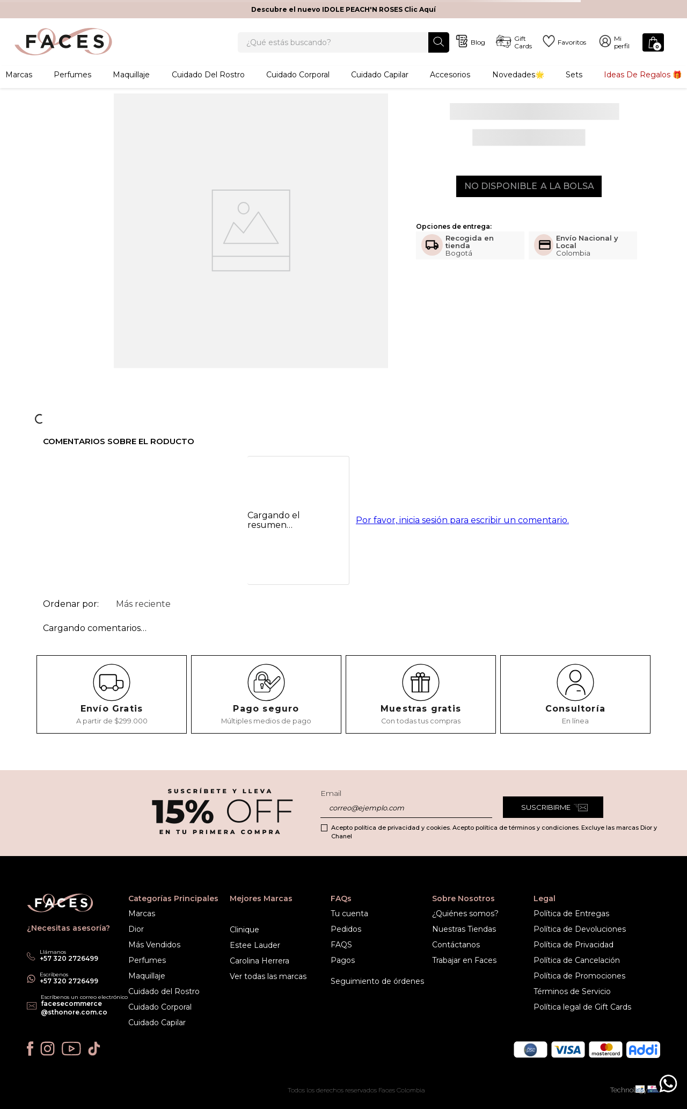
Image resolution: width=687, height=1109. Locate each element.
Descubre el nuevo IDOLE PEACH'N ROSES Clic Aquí (343, 9)
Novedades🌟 (518, 88)
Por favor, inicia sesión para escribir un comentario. (462, 535)
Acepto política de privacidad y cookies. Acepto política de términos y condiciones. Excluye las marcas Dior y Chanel (494, 832)
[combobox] (343, 49)
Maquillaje (131, 88)
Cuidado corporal (298, 88)
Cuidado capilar (379, 88)
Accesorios (450, 88)
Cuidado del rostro (208, 88)
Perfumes (72, 88)
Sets (574, 88)
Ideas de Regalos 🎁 (643, 88)
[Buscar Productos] (438, 48)
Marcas (18, 88)
